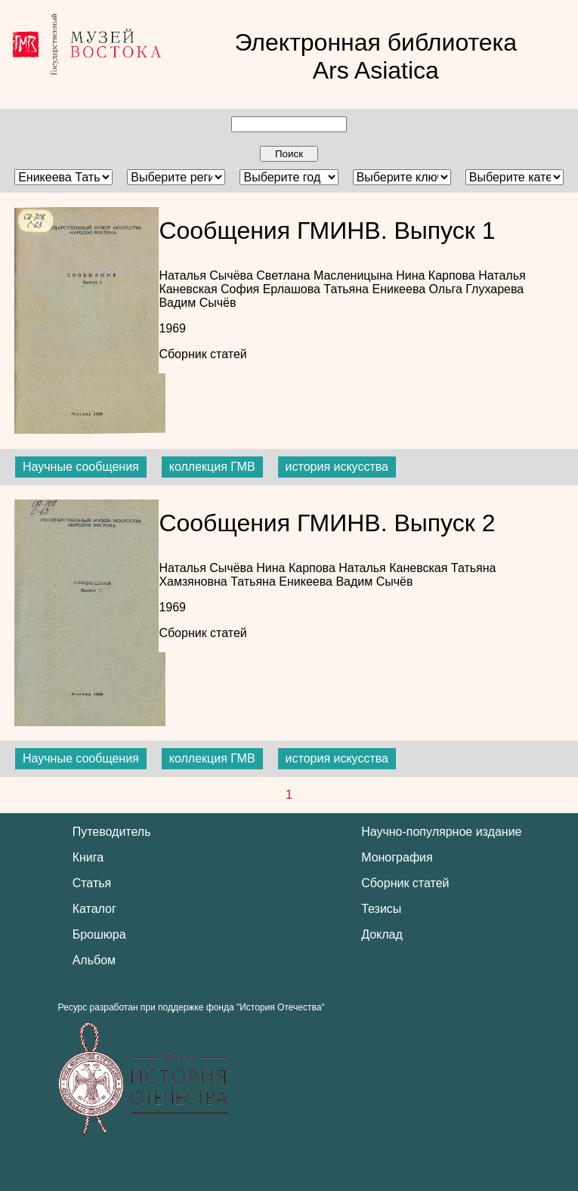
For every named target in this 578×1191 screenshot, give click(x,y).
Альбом (94, 960)
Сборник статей (202, 354)
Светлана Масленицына (326, 275)
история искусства (337, 466)
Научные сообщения (81, 466)
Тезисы (381, 908)
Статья (92, 883)
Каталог (94, 908)
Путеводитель (112, 831)
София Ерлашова (272, 289)
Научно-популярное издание (441, 831)
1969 (172, 328)
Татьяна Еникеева (375, 289)
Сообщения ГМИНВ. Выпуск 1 (327, 230)
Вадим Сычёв (197, 302)
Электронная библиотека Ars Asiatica (375, 56)
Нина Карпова (437, 275)
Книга (88, 857)
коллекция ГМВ (212, 466)
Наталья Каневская (394, 567)
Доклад (382, 934)
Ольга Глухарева (476, 289)
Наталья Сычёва (207, 275)
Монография (397, 857)
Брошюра (99, 934)
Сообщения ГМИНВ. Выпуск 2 (327, 523)
